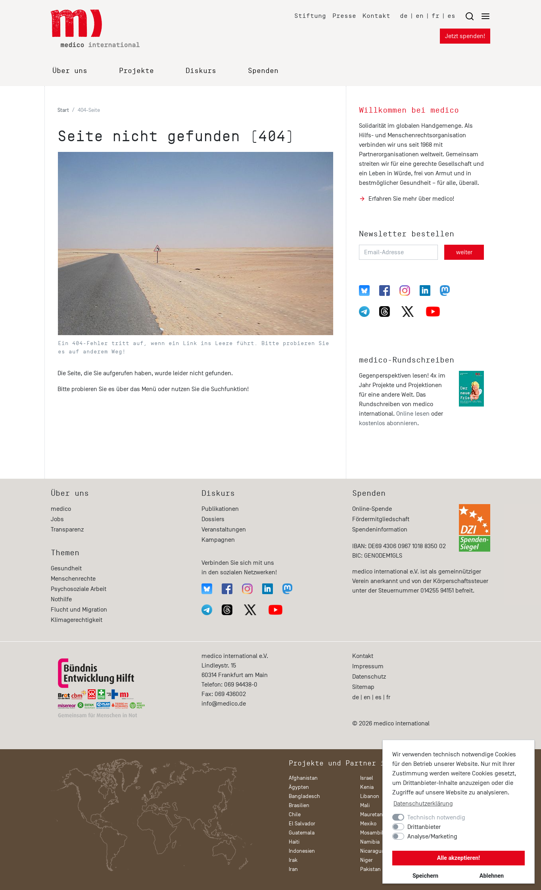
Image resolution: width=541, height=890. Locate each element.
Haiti (294, 842)
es (451, 15)
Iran (293, 869)
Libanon (369, 796)
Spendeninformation (379, 529)
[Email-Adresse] (398, 252)
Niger (366, 860)
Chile (295, 814)
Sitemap (363, 687)
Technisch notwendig (436, 817)
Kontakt (376, 15)
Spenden (263, 71)
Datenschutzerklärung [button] (423, 803)
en (420, 15)
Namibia (370, 842)
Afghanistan (303, 778)
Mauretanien (375, 814)
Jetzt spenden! (465, 36)
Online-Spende (372, 508)
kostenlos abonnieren (388, 423)
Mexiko (368, 824)
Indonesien (302, 851)
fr (435, 15)
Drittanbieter (424, 827)
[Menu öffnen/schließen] (477, 16)
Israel (366, 778)
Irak (293, 860)
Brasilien (299, 805)
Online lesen (413, 413)
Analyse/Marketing (432, 836)
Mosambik (372, 833)
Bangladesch (304, 796)
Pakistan (370, 869)
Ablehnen (492, 876)
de (404, 15)
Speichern (425, 876)
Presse (344, 15)
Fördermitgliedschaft (380, 519)
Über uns (69, 71)
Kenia (367, 787)
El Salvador (302, 824)
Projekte (136, 71)
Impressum (368, 666)
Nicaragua (372, 851)
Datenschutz (369, 676)
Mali (365, 805)
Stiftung (310, 15)
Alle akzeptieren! (458, 858)
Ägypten (299, 787)
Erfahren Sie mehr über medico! (411, 198)
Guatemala (302, 833)
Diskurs (201, 71)
